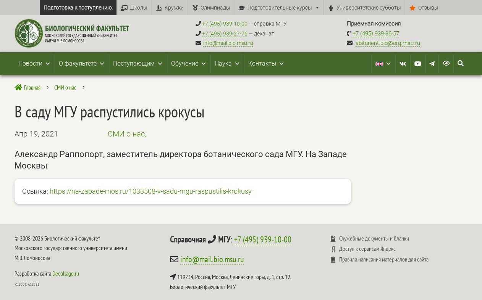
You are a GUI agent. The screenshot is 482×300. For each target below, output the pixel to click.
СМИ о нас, (127, 133)
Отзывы (428, 8)
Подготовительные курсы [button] (283, 7)
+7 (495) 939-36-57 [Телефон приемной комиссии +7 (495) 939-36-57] (376, 33)
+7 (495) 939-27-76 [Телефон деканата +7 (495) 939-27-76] (224, 33)
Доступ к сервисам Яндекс (367, 248)
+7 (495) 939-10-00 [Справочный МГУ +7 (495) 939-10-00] (224, 24)
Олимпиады (215, 8)
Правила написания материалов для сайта (384, 259)
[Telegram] (431, 63)
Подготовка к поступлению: (78, 8)
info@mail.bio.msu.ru (228, 43)
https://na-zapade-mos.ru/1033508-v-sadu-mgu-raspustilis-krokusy (151, 191)
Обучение (189, 63)
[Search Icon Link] (460, 63)
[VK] (403, 63)
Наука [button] (227, 63)
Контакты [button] (266, 63)
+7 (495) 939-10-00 (262, 239)
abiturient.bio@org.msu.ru (388, 43)
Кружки (174, 8)
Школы (138, 8)
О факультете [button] (82, 63)
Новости (34, 63)
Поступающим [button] (138, 63)
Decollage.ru (65, 273)
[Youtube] (418, 63)
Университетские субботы (368, 8)
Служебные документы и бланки (374, 238)
